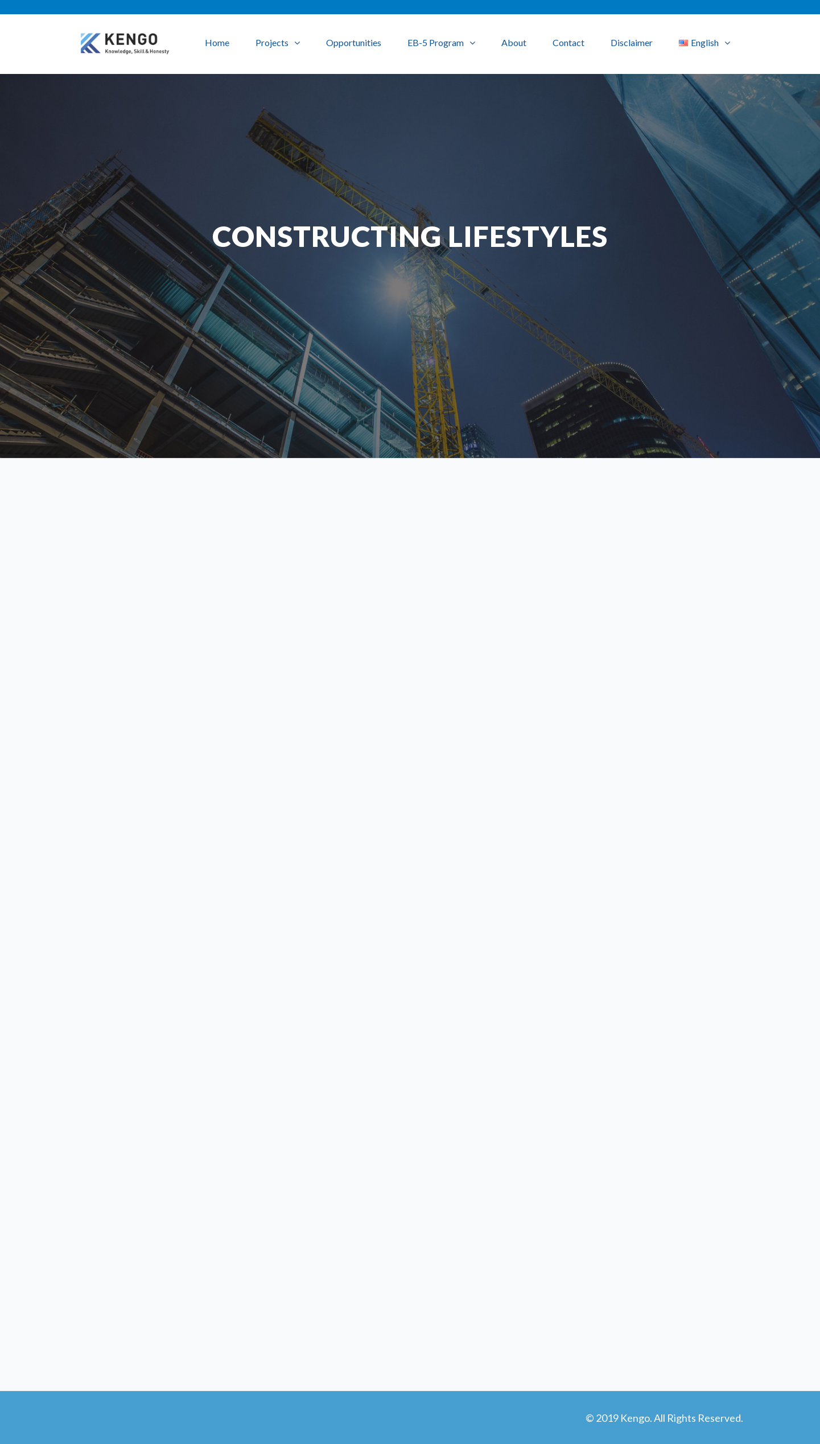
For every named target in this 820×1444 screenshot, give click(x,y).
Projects (272, 42)
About (513, 42)
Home (217, 42)
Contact (568, 42)
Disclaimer (632, 42)
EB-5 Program (435, 42)
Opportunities (353, 42)
